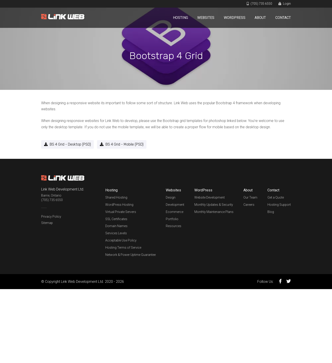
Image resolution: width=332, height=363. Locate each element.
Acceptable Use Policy (121, 240)
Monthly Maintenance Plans (213, 212)
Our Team (250, 197)
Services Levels (116, 233)
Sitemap (47, 223)
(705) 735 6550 (259, 3)
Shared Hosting (116, 197)
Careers (248, 204)
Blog (270, 212)
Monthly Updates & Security (213, 204)
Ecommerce (174, 212)
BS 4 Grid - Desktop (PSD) (67, 144)
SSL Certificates (116, 219)
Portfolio (172, 219)
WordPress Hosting (119, 204)
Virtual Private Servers (120, 212)
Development (175, 204)
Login (284, 3)
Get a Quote (275, 197)
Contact (283, 17)
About (260, 17)
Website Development (209, 197)
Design (170, 197)
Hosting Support (279, 204)
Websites (205, 17)
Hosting (180, 17)
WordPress (234, 17)
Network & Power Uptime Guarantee (130, 255)
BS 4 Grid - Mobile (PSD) (122, 144)
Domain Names (116, 226)
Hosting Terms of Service (123, 247)
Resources (173, 226)
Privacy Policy (51, 216)
